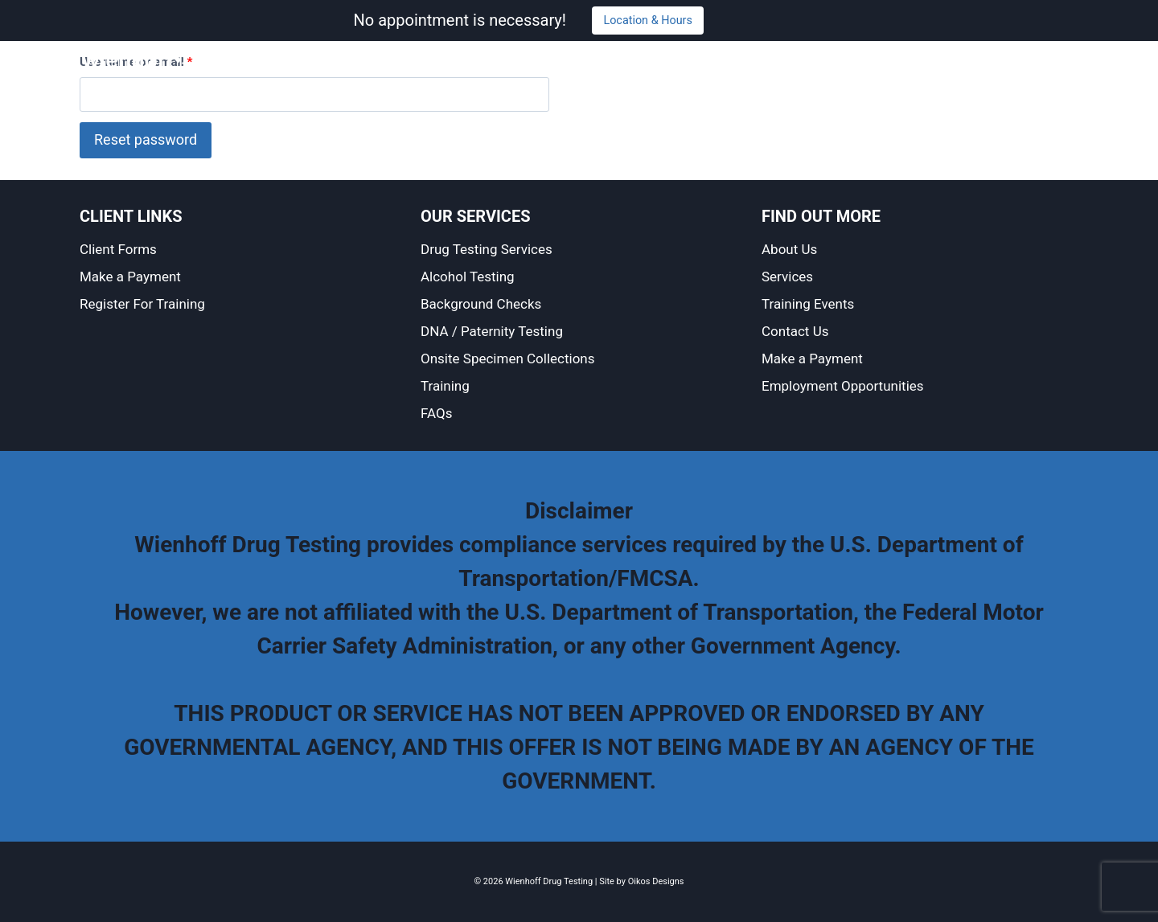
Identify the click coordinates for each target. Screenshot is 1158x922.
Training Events (808, 304)
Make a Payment (1019, 59)
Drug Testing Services (486, 249)
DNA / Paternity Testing (492, 331)
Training (445, 386)
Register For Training (142, 304)
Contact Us (918, 59)
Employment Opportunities (843, 386)
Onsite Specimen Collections (508, 358)
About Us (638, 59)
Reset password (145, 139)
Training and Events (809, 59)
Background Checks (481, 304)
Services (708, 59)
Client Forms (118, 249)
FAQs (436, 413)
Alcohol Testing (468, 276)
